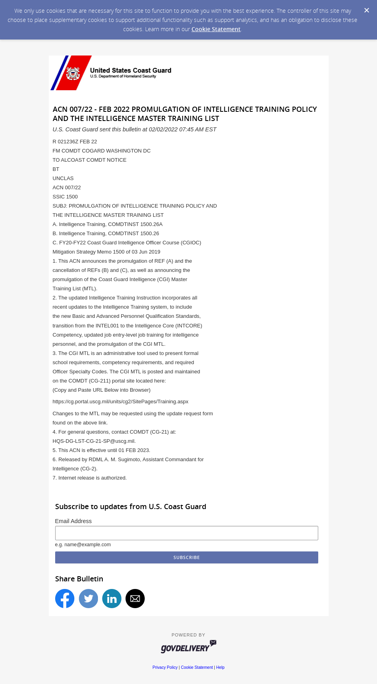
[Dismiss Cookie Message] (366, 10)
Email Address (73, 521)
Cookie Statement (216, 29)
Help (220, 667)
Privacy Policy (165, 667)
